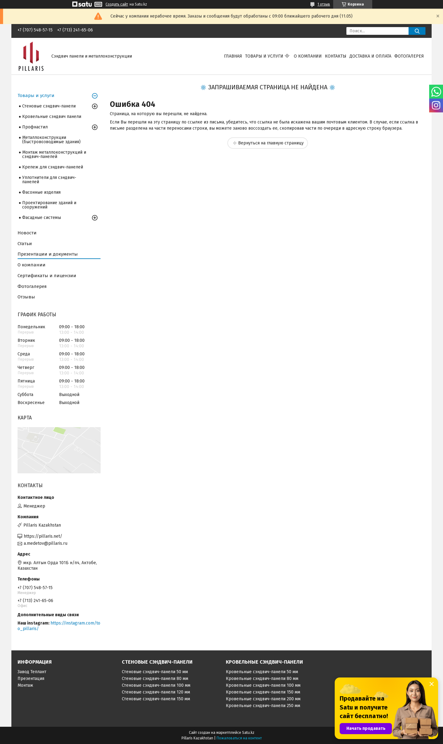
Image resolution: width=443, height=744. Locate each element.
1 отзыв (323, 4)
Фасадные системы (41, 217)
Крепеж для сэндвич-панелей (52, 167)
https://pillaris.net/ (43, 536)
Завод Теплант (32, 671)
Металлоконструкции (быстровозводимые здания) (51, 139)
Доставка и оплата (370, 56)
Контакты (335, 56)
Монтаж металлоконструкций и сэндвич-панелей (54, 154)
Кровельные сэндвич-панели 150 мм (263, 692)
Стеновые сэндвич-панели (49, 106)
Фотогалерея (409, 56)
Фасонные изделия (41, 192)
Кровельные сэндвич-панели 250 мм (263, 705)
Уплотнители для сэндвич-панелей (49, 179)
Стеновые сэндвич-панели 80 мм (155, 678)
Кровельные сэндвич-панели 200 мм (263, 699)
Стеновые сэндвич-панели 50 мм (155, 671)
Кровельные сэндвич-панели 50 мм (262, 671)
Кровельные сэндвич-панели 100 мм (263, 685)
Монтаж (25, 685)
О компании (308, 56)
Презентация (31, 678)
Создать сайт (117, 4)
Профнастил (35, 127)
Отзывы (26, 297)
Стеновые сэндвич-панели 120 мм (156, 692)
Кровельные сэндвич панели (51, 116)
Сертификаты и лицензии (47, 275)
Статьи (25, 243)
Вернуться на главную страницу (271, 143)
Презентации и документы (48, 254)
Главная (233, 56)
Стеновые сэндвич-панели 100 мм (156, 685)
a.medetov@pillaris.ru (45, 543)
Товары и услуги (264, 56)
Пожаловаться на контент (239, 738)
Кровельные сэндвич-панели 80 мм (262, 678)
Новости (27, 233)
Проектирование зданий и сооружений (49, 205)
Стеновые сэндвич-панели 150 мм (156, 699)
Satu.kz (248, 732)
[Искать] (417, 31)
